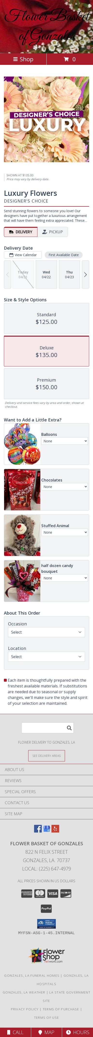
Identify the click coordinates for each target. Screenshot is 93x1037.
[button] (46, 924)
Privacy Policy (25, 1009)
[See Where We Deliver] (46, 755)
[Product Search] (47, 727)
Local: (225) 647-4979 (46, 868)
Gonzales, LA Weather (24, 992)
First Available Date (64, 255)
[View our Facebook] (38, 831)
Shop (23, 59)
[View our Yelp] (55, 831)
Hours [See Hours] (77, 1032)
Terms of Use (46, 1017)
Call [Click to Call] (15, 1032)
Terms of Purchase (61, 1009)
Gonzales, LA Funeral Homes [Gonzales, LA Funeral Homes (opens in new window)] (31, 975)
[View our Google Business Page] (46, 831)
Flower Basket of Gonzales (46, 26)
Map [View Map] (46, 1032)
